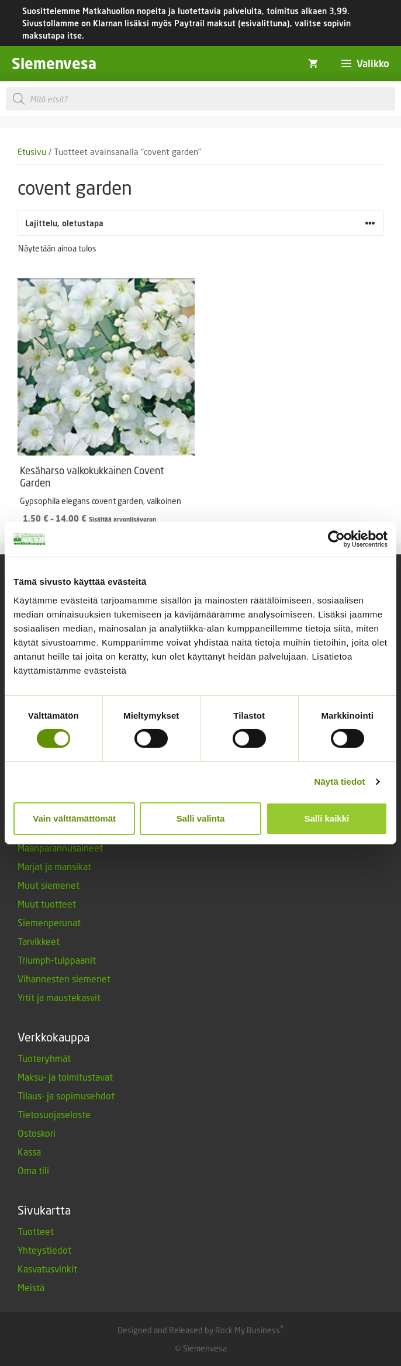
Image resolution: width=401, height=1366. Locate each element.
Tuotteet (36, 1231)
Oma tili (33, 1170)
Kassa (29, 1151)
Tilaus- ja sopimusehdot (66, 1095)
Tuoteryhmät (44, 1058)
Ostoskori (37, 1133)
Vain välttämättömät (74, 818)
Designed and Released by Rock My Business (198, 1330)
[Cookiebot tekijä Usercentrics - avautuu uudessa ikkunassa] (336, 539)
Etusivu (32, 152)
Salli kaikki (326, 818)
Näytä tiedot (339, 782)
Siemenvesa (54, 63)
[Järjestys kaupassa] (200, 223)
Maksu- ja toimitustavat (65, 1076)
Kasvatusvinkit (47, 1268)
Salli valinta (201, 818)
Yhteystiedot (44, 1249)
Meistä (31, 1287)
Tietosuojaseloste (54, 1114)
